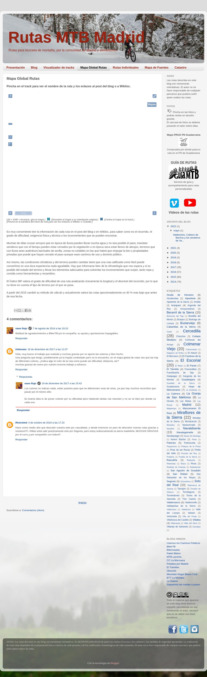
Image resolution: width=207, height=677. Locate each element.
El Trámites (173, 567)
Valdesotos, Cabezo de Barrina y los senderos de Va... (186, 237)
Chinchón (181, 336)
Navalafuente (192, 428)
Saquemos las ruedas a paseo (183, 584)
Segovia (171, 481)
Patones (171, 442)
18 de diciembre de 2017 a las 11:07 (48, 349)
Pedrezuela (189, 443)
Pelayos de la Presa (191, 446)
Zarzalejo (197, 527)
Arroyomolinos (187, 309)
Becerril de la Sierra (180, 312)
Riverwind (21, 422)
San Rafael (180, 474)
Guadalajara (188, 379)
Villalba (197, 519)
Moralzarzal (191, 421)
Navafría (170, 429)
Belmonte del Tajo (175, 316)
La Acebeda (191, 390)
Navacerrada (188, 425)
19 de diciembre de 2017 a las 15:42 (62, 383)
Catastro (180, 67)
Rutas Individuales (126, 67)
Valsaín (191, 513)
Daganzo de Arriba (175, 353)
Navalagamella (185, 432)
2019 (174, 257)
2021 (174, 248)
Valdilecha (186, 509)
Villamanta (175, 523)
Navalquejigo (173, 436)
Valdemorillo (191, 502)
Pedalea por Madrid (177, 563)
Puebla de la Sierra (188, 457)
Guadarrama (173, 386)
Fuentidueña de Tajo (180, 372)
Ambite (197, 302)
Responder (21, 338)
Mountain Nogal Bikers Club (182, 574)
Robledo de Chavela (176, 467)
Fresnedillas (191, 369)
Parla (194, 439)
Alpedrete (190, 298)
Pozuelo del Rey (189, 453)
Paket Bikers (174, 553)
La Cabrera (173, 393)
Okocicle (171, 570)
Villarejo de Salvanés (177, 526)
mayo (176, 230)
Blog (34, 67)
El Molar (179, 366)
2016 (174, 272)
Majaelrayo (171, 408)
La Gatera (172, 581)
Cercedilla (192, 331)
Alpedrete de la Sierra (178, 302)
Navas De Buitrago (192, 436)
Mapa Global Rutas (93, 67)
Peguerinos (172, 446)
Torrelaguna (188, 492)
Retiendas (171, 464)
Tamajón (182, 488)
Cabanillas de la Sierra (181, 326)
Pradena (170, 457)
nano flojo (21, 328)
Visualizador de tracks (58, 67)
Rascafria (172, 460)
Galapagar (172, 376)
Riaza (183, 464)
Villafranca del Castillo (178, 520)
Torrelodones (173, 495)
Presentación (15, 67)
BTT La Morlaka (175, 577)
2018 (174, 262)
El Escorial (190, 360)
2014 (174, 281)
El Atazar (192, 353)
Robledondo (195, 467)
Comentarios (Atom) (33, 510)
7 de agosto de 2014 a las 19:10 (50, 328)
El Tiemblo (173, 369)
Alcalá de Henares (180, 294)
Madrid (186, 404)
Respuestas (25, 376)
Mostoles (171, 425)
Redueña (191, 460)
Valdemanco (173, 502)
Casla (169, 332)
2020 (174, 252)
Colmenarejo (191, 349)
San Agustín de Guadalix (186, 470)
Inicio (82, 503)
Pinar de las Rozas (180, 450)
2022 (174, 226)
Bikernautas (173, 549)
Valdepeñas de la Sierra (181, 506)
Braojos (181, 319)
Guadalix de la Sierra (181, 383)
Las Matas (185, 401)
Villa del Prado (189, 516)
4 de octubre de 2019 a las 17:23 (46, 422)
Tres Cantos (189, 499)
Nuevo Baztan (178, 439)
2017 (174, 267)
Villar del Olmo (190, 523)
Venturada (172, 516)
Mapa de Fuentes (157, 67)
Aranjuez (176, 305)
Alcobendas (172, 298)
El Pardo (192, 365)
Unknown (21, 349)
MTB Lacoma (174, 556)
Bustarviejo (187, 323)
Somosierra (185, 481)
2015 (174, 277)
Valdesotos (171, 509)
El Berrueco (172, 356)
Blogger (115, 663)
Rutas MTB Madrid (76, 37)
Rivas (193, 463)
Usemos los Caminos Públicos (183, 543)
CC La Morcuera (176, 560)
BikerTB (171, 546)
